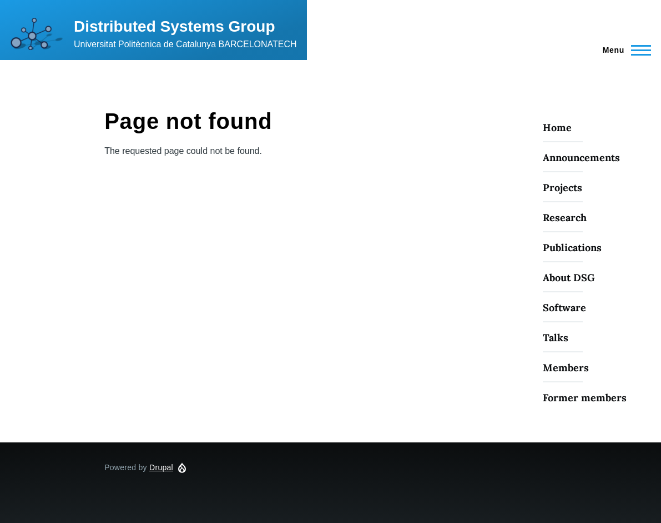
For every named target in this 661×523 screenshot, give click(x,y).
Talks (555, 337)
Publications (572, 247)
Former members (585, 397)
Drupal (161, 467)
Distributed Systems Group (174, 26)
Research (565, 217)
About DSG (569, 277)
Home (557, 127)
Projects (562, 187)
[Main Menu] (623, 50)
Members (566, 367)
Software (564, 307)
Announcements (581, 157)
